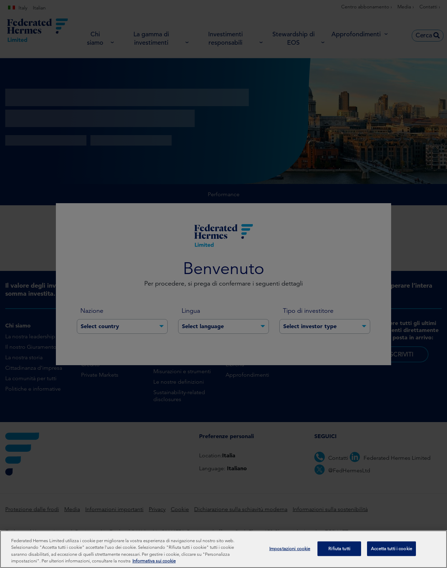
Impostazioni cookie (289, 552)
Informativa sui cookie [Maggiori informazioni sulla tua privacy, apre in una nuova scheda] (154, 565)
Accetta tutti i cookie (391, 552)
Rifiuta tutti (339, 552)
